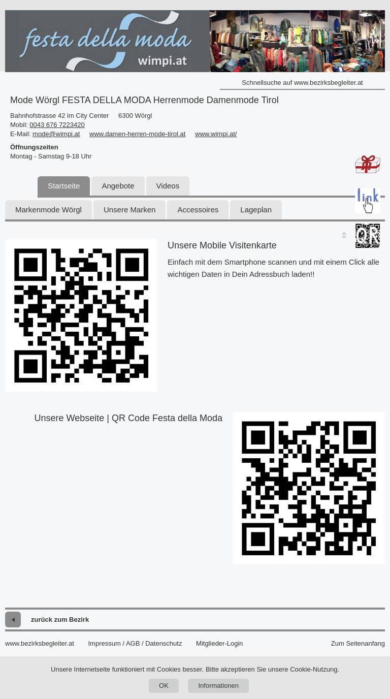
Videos (168, 185)
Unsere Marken (130, 209)
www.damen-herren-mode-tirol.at (137, 134)
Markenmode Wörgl (48, 209)
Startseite (64, 185)
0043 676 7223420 (56, 125)
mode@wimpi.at (56, 134)
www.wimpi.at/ (216, 134)
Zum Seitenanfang (358, 643)
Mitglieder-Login (219, 643)
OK (164, 685)
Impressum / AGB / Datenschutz (135, 643)
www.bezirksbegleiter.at (39, 643)
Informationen (218, 685)
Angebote (118, 185)
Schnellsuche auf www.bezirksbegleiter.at (302, 82)
